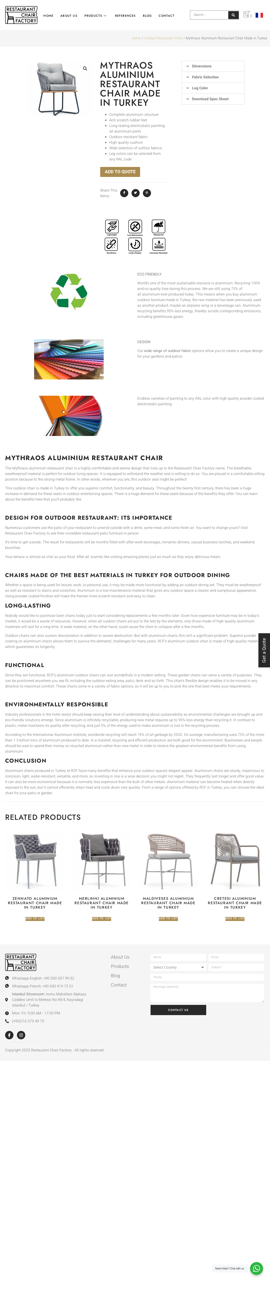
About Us (67, 15)
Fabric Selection (205, 77)
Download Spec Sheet (210, 99)
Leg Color (200, 88)
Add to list (35, 918)
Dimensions (202, 66)
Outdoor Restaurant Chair (163, 38)
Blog (146, 15)
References (124, 15)
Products (94, 15)
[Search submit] (233, 15)
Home (47, 15)
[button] (85, 68)
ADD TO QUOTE (120, 172)
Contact (165, 15)
